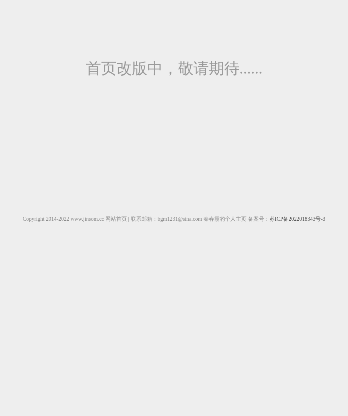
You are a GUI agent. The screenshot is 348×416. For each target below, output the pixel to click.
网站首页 (116, 219)
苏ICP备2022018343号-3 (297, 219)
